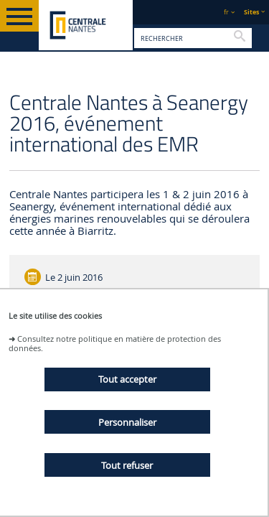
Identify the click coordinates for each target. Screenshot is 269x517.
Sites (251, 12)
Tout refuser (127, 465)
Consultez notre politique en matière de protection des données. (115, 343)
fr (226, 12)
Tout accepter (127, 379)
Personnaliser (127, 422)
